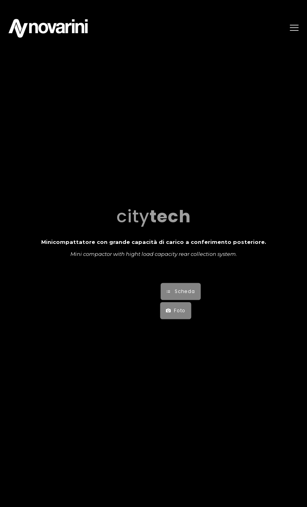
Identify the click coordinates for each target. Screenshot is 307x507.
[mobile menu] (294, 28)
